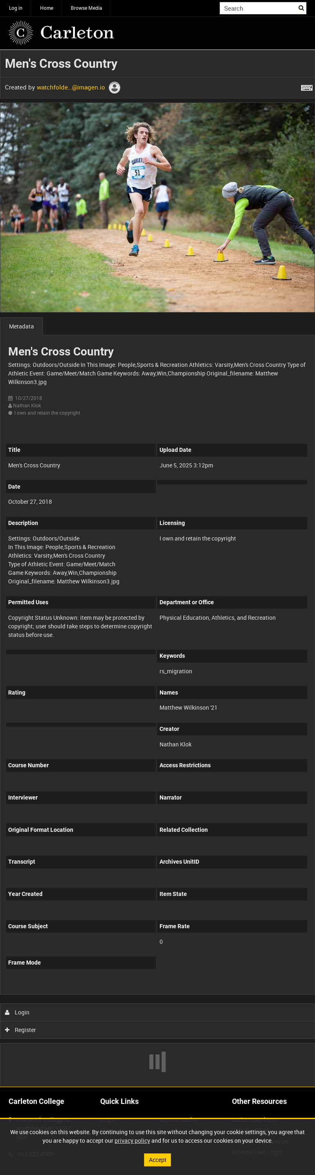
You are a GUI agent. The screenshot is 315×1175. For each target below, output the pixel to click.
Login (17, 1012)
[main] (157, 568)
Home (46, 7)
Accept (157, 1160)
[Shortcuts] (307, 86)
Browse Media (86, 7)
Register (20, 1030)
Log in (15, 7)
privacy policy (132, 1140)
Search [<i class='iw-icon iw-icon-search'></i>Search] (301, 7)
